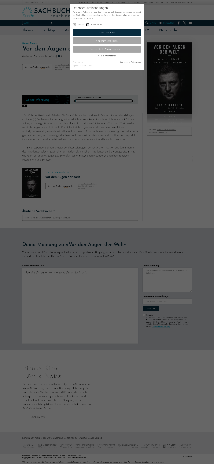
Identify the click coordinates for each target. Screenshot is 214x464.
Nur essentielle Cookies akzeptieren (107, 49)
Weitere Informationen (107, 55)
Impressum (125, 62)
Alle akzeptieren (107, 32)
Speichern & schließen (107, 40)
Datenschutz (136, 62)
